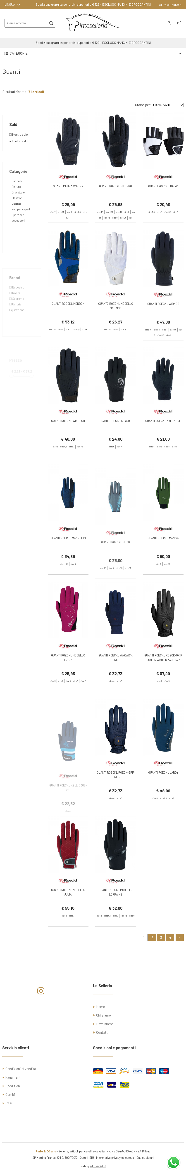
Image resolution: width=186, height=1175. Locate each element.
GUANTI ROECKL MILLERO (115, 186)
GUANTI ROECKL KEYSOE (116, 437)
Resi (8, 1103)
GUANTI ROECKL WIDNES (163, 325)
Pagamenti (13, 1077)
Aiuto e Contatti (170, 5)
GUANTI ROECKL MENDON (68, 319)
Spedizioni (13, 1086)
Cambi (10, 1094)
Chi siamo (103, 1015)
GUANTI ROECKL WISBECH (68, 437)
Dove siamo (105, 1024)
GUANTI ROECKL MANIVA (163, 554)
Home (100, 1007)
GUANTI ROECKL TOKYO (163, 186)
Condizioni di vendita (20, 1069)
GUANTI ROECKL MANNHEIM (68, 554)
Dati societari (145, 1157)
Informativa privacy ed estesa (115, 1157)
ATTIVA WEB (98, 1166)
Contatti (102, 1032)
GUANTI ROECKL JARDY (163, 788)
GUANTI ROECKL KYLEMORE (163, 437)
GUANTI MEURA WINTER (68, 186)
